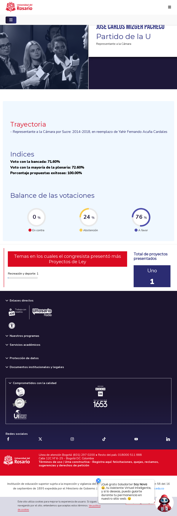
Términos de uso (50, 462)
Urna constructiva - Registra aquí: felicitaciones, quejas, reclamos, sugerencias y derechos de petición (99, 463)
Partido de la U (123, 36)
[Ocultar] (96, 481)
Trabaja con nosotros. (17, 312)
